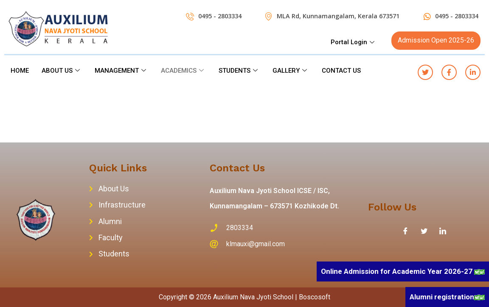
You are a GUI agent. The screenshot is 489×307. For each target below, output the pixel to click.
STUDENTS (239, 70)
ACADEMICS (183, 70)
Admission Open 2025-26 (436, 40)
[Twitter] (424, 231)
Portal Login (354, 42)
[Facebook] (405, 231)
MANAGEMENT (121, 70)
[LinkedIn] (442, 231)
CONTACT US (341, 70)
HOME (20, 70)
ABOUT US (62, 70)
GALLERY (291, 70)
